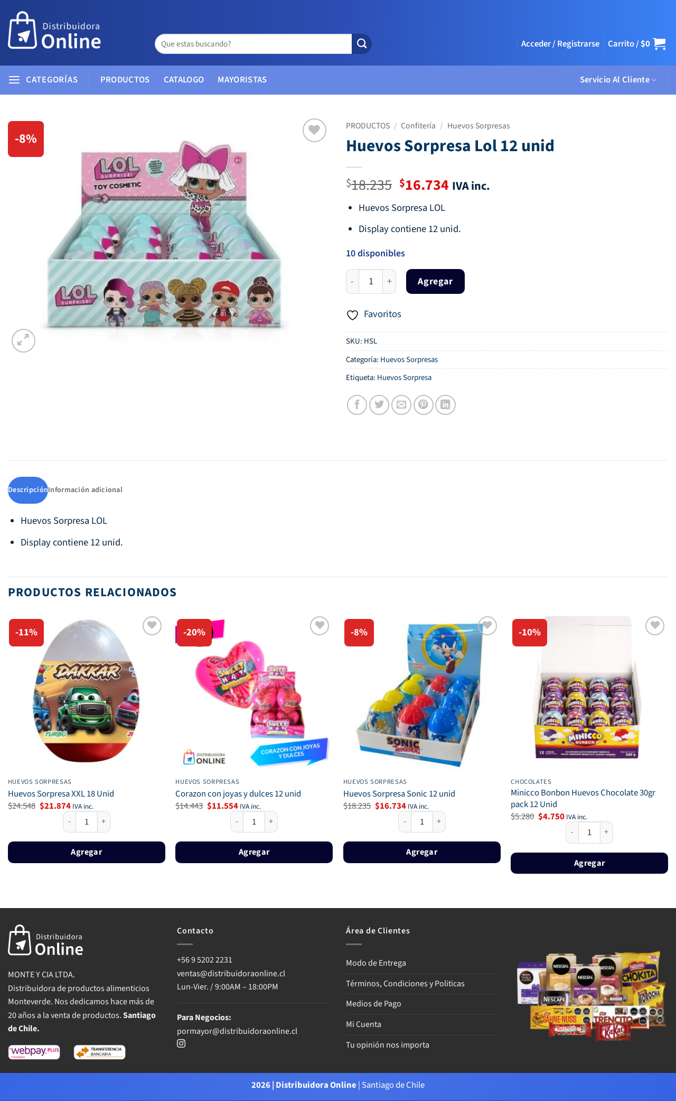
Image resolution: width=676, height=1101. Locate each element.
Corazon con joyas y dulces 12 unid (238, 795)
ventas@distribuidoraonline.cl (232, 974)
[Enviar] (362, 44)
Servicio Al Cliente (618, 79)
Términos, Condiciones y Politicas (405, 985)
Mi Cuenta (363, 1025)
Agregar (435, 281)
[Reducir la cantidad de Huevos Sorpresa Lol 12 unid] (352, 281)
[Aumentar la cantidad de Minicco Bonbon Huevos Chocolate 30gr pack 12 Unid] (606, 833)
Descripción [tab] (28, 490)
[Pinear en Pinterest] (424, 405)
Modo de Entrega (376, 964)
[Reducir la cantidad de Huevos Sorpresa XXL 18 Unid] (69, 822)
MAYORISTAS (242, 79)
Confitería (418, 126)
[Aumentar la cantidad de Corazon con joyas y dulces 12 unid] (271, 822)
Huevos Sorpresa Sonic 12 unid (399, 795)
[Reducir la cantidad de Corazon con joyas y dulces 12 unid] (236, 822)
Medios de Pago (373, 1005)
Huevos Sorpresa (404, 377)
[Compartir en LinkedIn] (445, 405)
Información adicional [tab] (88, 490)
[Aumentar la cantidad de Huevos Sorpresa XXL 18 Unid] (104, 822)
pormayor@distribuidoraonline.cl (237, 1032)
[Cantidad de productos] (371, 281)
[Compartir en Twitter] (379, 405)
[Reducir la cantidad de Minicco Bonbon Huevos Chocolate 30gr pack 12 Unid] (572, 833)
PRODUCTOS (125, 79)
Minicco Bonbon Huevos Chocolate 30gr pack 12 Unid (583, 800)
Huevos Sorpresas (478, 126)
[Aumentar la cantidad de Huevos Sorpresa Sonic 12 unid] (439, 822)
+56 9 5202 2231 (204, 961)
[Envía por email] (401, 405)
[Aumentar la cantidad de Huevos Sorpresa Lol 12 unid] (389, 281)
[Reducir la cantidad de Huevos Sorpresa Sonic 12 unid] (404, 822)
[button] (560, 43)
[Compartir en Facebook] (357, 405)
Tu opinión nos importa (387, 1045)
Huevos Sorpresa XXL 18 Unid (61, 795)
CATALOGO (184, 79)
